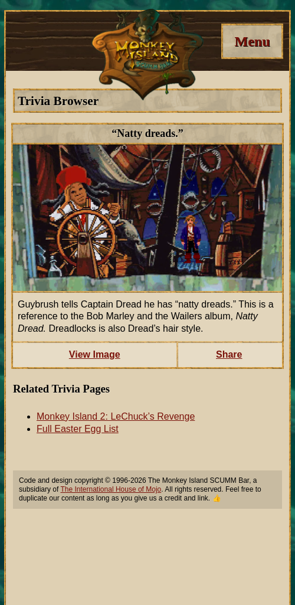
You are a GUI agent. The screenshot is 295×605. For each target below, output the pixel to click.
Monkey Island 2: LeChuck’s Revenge (116, 416)
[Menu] (252, 41)
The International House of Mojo (110, 489)
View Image (94, 354)
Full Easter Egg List (78, 429)
